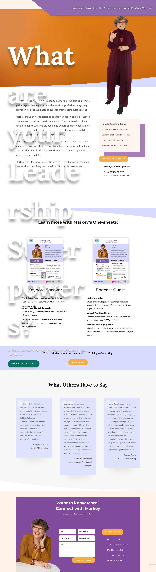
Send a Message (83, 560)
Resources (118, 8)
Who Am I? (128, 8)
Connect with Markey (23, 364)
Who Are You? (140, 8)
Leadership (97, 8)
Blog (150, 8)
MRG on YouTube (114, 560)
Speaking (107, 8)
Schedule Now (112, 532)
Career (88, 8)
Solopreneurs (78, 8)
